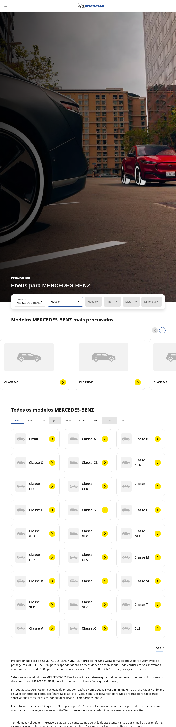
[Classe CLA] (140, 462)
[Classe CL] (88, 462)
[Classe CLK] (88, 486)
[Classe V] (35, 628)
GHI (43, 420)
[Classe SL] (140, 581)
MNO (68, 420)
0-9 (123, 420)
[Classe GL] (140, 510)
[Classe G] (88, 510)
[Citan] (35, 439)
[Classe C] (35, 462)
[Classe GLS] (88, 557)
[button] (42, 302)
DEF (30, 420)
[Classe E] (35, 510)
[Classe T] (140, 604)
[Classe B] (140, 439)
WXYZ (109, 420)
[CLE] (140, 628)
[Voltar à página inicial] (91, 6)
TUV (96, 420)
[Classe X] (88, 628)
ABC (17, 420)
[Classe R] (35, 581)
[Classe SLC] (35, 604)
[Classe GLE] (140, 533)
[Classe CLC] (35, 486)
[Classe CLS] (140, 486)
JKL (55, 420)
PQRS (82, 420)
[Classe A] (88, 439)
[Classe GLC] (88, 533)
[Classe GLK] (35, 557)
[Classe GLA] (35, 533)
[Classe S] (88, 581)
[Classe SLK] (88, 604)
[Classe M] (140, 557)
